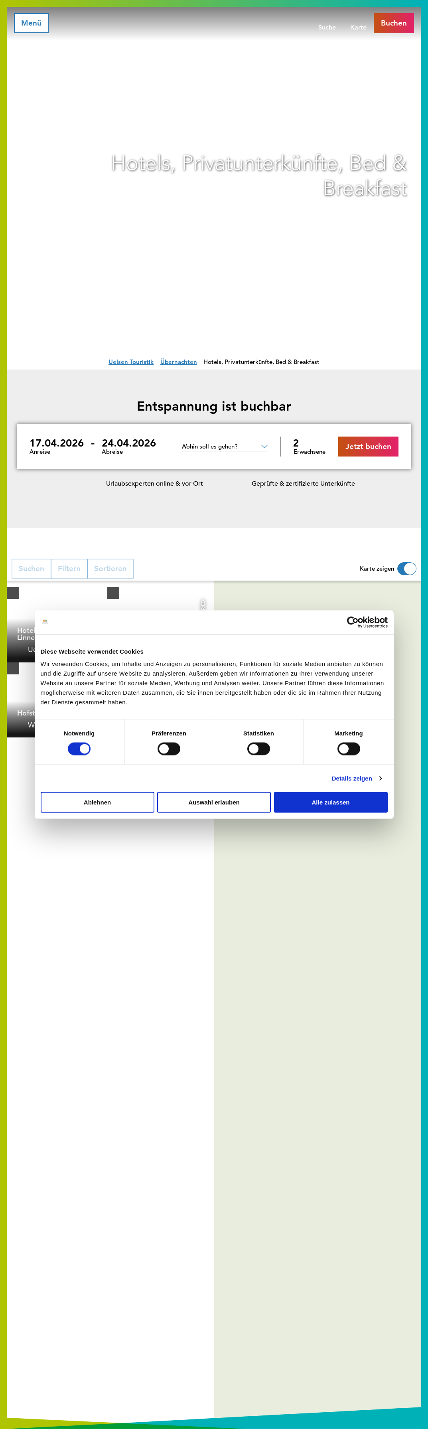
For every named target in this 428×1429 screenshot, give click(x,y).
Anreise (40, 451)
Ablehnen (97, 802)
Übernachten (178, 362)
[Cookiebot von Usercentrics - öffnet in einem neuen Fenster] (353, 622)
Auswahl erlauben (213, 802)
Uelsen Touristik (131, 362)
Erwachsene (309, 451)
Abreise (112, 451)
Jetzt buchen (368, 446)
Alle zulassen (330, 802)
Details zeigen (352, 778)
